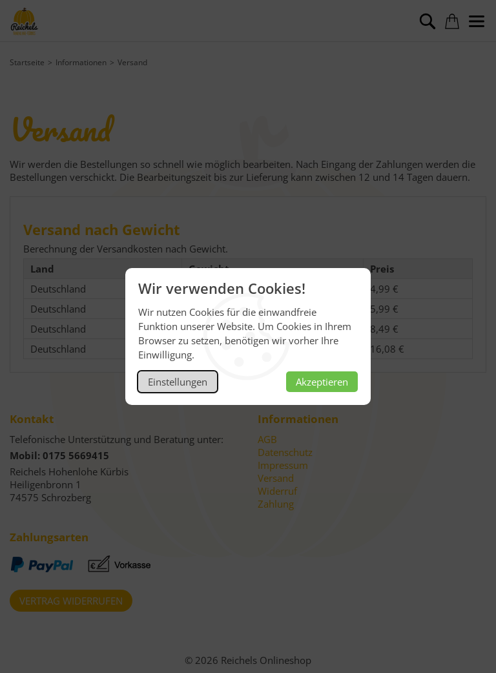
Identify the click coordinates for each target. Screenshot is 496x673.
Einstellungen (177, 381)
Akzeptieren (322, 381)
